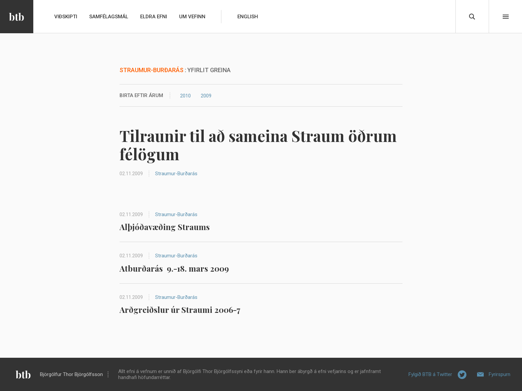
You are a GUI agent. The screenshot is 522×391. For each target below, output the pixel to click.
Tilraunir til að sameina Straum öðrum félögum (258, 144)
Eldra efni (153, 17)
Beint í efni (505, 16)
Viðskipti (65, 17)
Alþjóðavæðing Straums (165, 226)
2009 (206, 96)
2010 (185, 96)
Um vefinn (192, 17)
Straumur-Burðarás (176, 174)
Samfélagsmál (108, 17)
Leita (472, 16)
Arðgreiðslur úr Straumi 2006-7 (180, 309)
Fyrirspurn (499, 374)
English (247, 17)
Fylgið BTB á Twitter (430, 374)
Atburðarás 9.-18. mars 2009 (174, 268)
